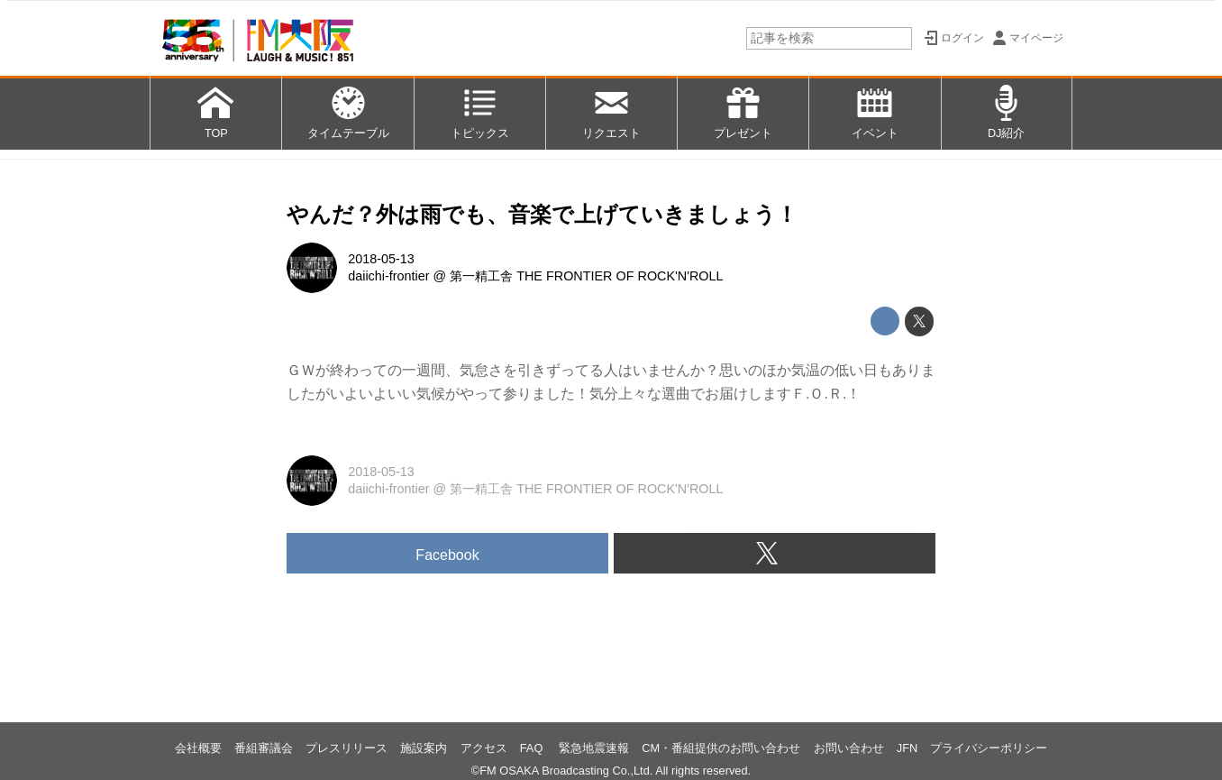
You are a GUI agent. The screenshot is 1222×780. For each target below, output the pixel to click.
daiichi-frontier (388, 276)
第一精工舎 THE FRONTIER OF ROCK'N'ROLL (586, 276)
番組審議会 (263, 748)
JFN (907, 748)
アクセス (484, 748)
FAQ (533, 748)
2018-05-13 (381, 259)
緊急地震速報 (594, 748)
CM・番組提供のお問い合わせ (721, 748)
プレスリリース (347, 748)
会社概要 (198, 748)
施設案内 (423, 748)
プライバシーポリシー (988, 748)
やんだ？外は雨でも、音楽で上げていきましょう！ (542, 214)
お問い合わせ (849, 748)
